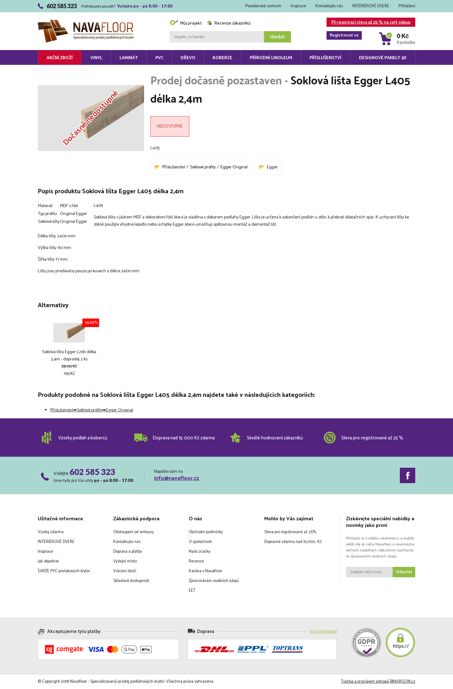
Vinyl (96, 58)
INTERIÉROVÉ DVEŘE (370, 6)
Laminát (129, 58)
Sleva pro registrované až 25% (290, 532)
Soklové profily (202, 167)
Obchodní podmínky (206, 532)
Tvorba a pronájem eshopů (365, 681)
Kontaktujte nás (329, 6)
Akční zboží (60, 58)
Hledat (277, 37)
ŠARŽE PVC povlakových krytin (64, 571)
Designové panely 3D (382, 58)
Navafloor (86, 22)
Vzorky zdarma (51, 532)
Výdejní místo (125, 561)
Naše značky (199, 551)
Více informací (323, 631)
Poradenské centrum (263, 6)
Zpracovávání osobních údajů (214, 581)
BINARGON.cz (402, 681)
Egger (272, 167)
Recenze (196, 561)
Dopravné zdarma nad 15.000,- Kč (293, 542)
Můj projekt (186, 23)
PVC (159, 58)
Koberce (222, 58)
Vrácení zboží (124, 571)
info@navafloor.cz (176, 478)
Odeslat (404, 572)
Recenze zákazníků (228, 23)
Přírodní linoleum (271, 58)
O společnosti (200, 542)
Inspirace (298, 6)
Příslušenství (325, 58)
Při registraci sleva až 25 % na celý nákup (369, 23)
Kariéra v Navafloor (205, 571)
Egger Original (234, 167)
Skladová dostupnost (131, 581)
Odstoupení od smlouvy (133, 532)
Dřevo (188, 58)
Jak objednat (48, 561)
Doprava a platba (127, 551)
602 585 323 (92, 472)
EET (192, 590)
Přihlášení (407, 6)
